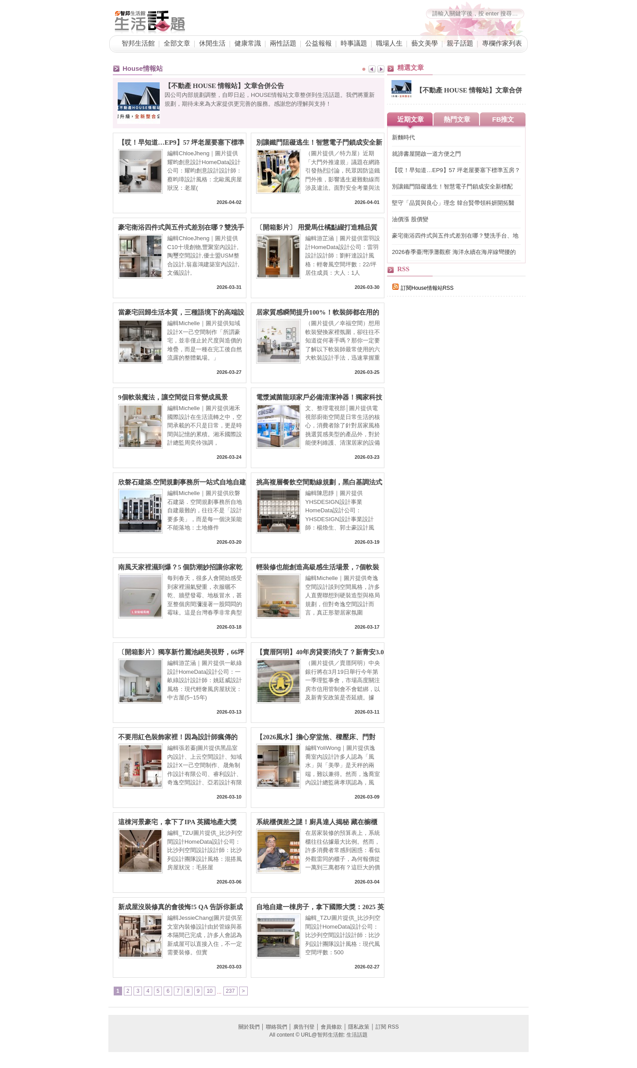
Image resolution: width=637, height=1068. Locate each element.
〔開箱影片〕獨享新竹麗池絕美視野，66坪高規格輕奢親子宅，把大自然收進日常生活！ (181, 652)
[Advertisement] (453, 456)
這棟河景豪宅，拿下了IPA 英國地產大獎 (177, 822)
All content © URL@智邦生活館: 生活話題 (318, 1035)
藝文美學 (424, 43)
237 (230, 991)
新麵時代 (403, 137)
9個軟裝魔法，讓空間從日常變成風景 (173, 397)
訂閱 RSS (387, 1027)
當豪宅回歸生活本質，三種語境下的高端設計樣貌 (181, 312)
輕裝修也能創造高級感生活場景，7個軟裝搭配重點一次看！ (317, 567)
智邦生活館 (138, 43)
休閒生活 (212, 43)
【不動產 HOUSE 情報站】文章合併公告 (224, 85)
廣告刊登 (304, 1027)
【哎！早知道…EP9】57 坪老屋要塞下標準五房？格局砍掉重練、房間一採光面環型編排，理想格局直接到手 (181, 142)
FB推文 (503, 119)
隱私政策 (358, 1027)
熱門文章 (457, 119)
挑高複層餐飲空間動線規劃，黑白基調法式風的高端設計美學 (319, 482)
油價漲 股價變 (410, 219)
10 (209, 991)
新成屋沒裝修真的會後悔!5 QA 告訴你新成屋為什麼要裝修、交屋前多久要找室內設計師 (181, 907)
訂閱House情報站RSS (422, 288)
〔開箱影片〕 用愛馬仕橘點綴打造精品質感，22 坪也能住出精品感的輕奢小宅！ (316, 227)
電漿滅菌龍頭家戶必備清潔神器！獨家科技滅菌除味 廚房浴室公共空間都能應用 (319, 397)
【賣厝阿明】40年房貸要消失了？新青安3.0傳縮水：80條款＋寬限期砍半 (320, 652)
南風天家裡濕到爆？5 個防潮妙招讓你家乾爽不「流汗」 (180, 567)
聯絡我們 (276, 1027)
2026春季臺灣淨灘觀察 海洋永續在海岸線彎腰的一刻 (454, 252)
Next (380, 69)
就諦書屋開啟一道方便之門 (426, 153)
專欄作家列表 (502, 43)
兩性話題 (283, 43)
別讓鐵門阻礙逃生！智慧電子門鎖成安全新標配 (319, 142)
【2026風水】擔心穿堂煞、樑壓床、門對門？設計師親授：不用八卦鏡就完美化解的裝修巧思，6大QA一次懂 (319, 737)
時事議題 (354, 43)
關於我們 (249, 1027)
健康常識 (247, 43)
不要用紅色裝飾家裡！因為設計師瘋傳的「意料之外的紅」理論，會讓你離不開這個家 (181, 737)
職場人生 (389, 43)
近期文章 (410, 119)
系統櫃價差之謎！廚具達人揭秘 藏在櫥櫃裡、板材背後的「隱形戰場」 (316, 822)
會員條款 (331, 1027)
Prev (372, 69)
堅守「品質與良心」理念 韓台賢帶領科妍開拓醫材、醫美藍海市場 (453, 203)
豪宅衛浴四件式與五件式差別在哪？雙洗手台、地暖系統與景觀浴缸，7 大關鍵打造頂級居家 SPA (181, 227)
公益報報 (318, 43)
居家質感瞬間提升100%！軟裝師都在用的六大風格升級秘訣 (317, 312)
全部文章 (177, 43)
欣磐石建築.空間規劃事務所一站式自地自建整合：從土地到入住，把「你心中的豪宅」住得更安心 (182, 482)
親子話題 (460, 43)
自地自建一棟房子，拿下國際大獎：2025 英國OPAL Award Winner (320, 907)
